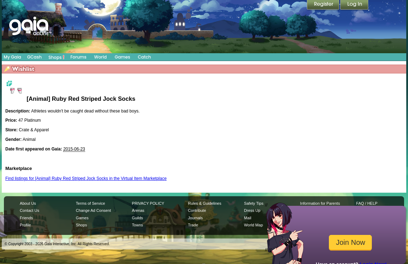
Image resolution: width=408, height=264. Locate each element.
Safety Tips (254, 203)
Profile (25, 225)
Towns (137, 225)
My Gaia (12, 57)
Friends (26, 218)
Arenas (138, 210)
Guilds (137, 218)
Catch (144, 57)
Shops (57, 57)
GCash (34, 57)
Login (354, 5)
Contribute (197, 210)
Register (323, 5)
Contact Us (29, 210)
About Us (28, 203)
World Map (253, 225)
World (100, 57)
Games (122, 57)
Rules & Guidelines (204, 203)
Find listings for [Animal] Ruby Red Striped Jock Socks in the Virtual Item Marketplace (86, 178)
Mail (247, 218)
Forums (78, 57)
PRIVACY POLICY (148, 203)
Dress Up (252, 210)
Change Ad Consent (93, 210)
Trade (193, 225)
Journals (195, 218)
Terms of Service (90, 203)
